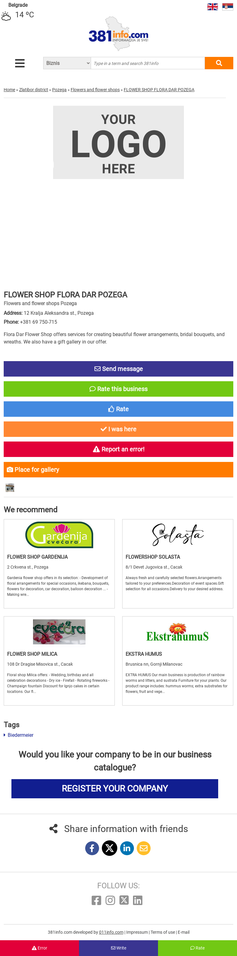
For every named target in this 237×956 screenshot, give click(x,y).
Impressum (137, 932)
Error (39, 947)
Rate (197, 947)
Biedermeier (18, 735)
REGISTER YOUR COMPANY (115, 788)
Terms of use (163, 932)
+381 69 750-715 (38, 322)
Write (118, 947)
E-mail (183, 932)
